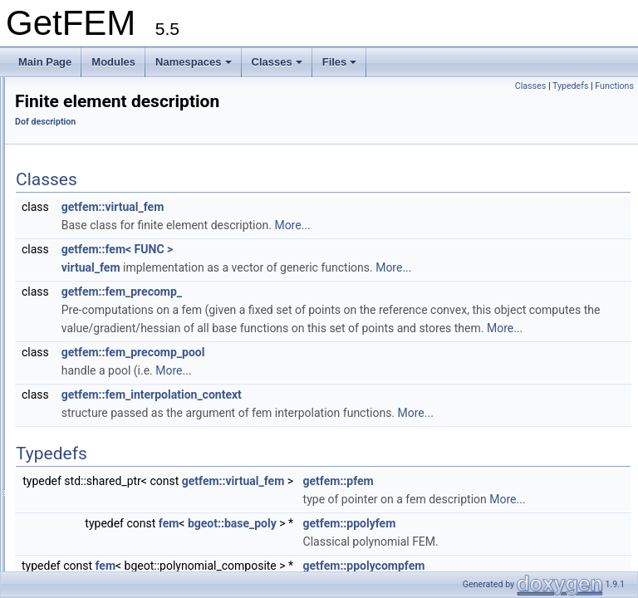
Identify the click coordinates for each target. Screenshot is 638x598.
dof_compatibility (92, 474)
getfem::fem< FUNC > (325, 272)
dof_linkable (81, 456)
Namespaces (193, 62)
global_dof (78, 364)
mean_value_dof (92, 346)
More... (500, 248)
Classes (277, 62)
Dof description (75, 218)
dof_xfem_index (90, 419)
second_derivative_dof (105, 310)
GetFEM (33, 90)
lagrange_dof (84, 273)
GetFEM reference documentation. (104, 109)
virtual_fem (298, 290)
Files (339, 62)
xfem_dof (75, 401)
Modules (113, 62)
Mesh (54, 492)
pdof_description (91, 255)
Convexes (64, 145)
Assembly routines (82, 200)
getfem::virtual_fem (320, 230)
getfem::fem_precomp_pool (341, 393)
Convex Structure (80, 182)
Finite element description (112, 237)
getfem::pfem (546, 540)
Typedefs (570, 86)
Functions (614, 86)
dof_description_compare (111, 438)
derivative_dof (86, 291)
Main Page (44, 62)
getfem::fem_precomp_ (329, 314)
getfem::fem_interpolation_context (359, 436)
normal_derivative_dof (104, 328)
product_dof (81, 383)
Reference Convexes (88, 163)
